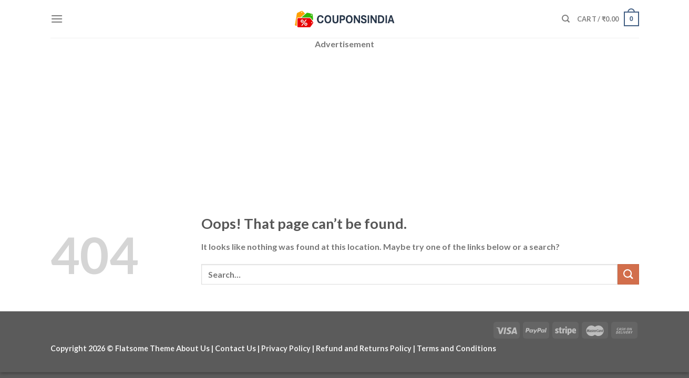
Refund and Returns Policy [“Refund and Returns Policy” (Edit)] (364, 348)
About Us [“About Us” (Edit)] (193, 348)
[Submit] (628, 274)
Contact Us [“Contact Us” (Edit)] (235, 348)
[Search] (566, 19)
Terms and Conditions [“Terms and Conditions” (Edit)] (456, 348)
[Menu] (56, 19)
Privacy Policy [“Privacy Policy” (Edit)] (286, 348)
